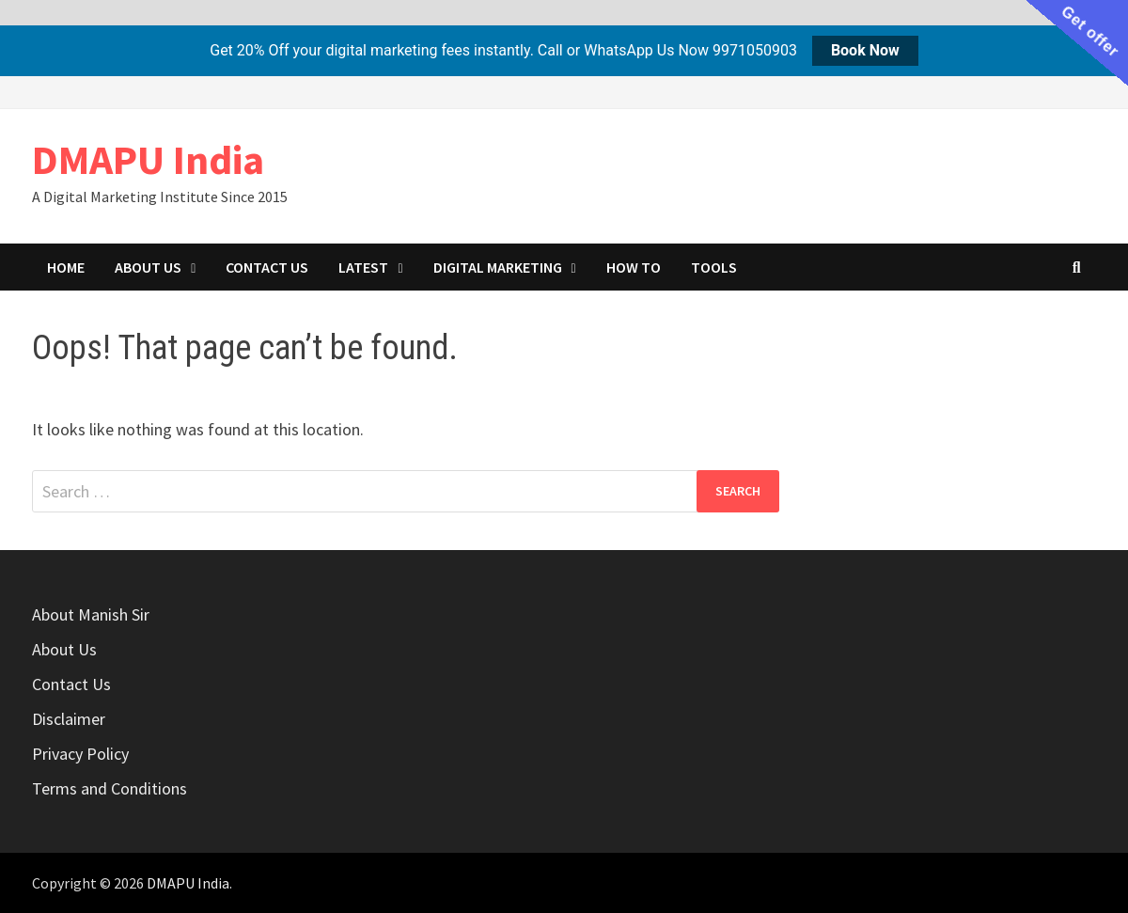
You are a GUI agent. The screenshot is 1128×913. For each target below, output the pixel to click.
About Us (148, 267)
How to (633, 267)
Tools (714, 267)
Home (66, 267)
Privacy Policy (80, 753)
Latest (363, 267)
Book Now (865, 50)
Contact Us (267, 267)
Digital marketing (497, 267)
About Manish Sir (90, 614)
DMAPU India (148, 159)
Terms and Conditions (109, 788)
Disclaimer (68, 719)
